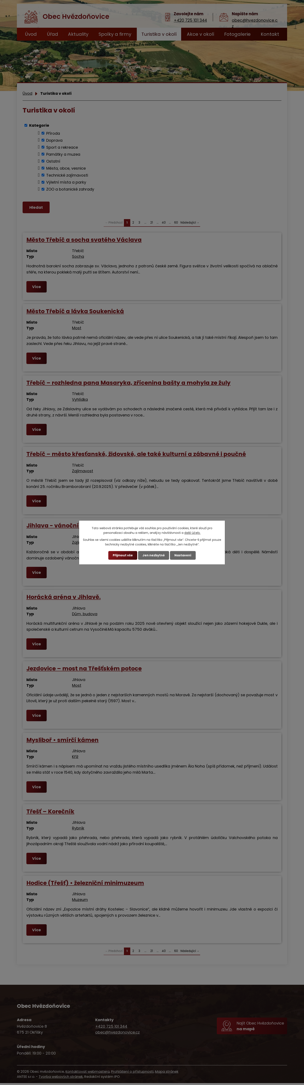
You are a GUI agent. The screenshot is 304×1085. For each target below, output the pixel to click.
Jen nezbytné (153, 555)
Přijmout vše (123, 555)
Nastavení (182, 555)
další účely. (192, 533)
